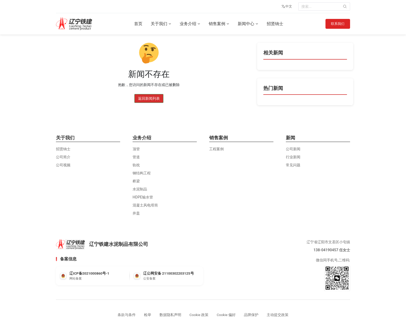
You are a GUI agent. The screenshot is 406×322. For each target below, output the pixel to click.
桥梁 (136, 181)
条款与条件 (127, 315)
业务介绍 (188, 23)
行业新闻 (293, 157)
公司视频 (63, 165)
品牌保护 (251, 315)
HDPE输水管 (143, 197)
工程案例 (216, 149)
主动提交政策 (277, 315)
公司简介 (63, 157)
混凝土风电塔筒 (145, 205)
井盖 (136, 213)
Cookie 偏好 (226, 315)
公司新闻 (293, 149)
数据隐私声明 (170, 315)
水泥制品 (140, 189)
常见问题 (293, 165)
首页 (137, 23)
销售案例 (217, 23)
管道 (136, 157)
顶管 (136, 149)
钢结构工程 (142, 173)
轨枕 (136, 165)
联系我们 (336, 24)
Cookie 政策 (199, 315)
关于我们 (159, 23)
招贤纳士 (273, 23)
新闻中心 (246, 23)
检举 (147, 315)
